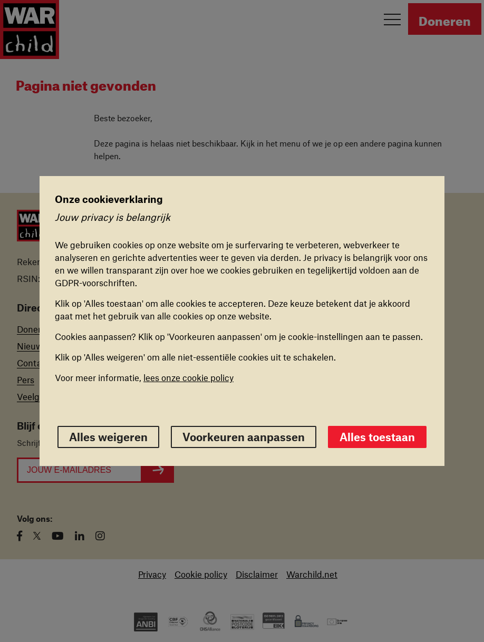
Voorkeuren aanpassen (243, 436)
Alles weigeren (108, 436)
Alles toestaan (377, 437)
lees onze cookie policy (188, 377)
